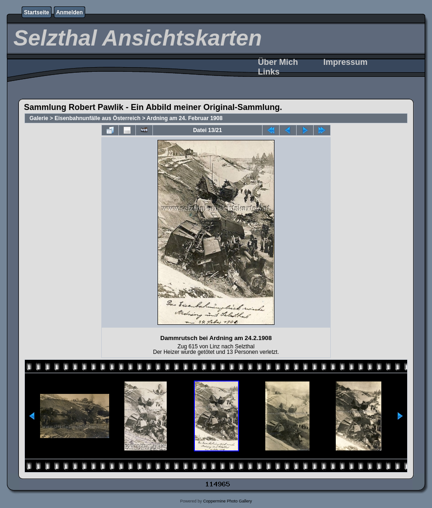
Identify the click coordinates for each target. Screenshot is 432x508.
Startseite (36, 12)
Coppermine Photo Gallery (227, 501)
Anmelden (69, 12)
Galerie (38, 118)
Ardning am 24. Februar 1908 (184, 118)
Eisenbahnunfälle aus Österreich (97, 118)
